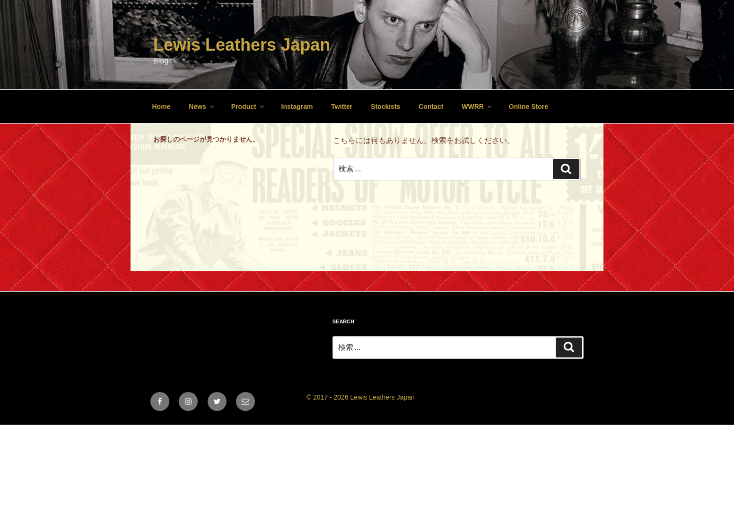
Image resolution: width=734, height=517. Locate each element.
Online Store (528, 106)
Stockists (385, 106)
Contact (431, 106)
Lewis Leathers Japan (241, 44)
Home (161, 106)
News (202, 106)
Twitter (341, 106)
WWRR (477, 106)
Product (248, 106)
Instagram (297, 106)
